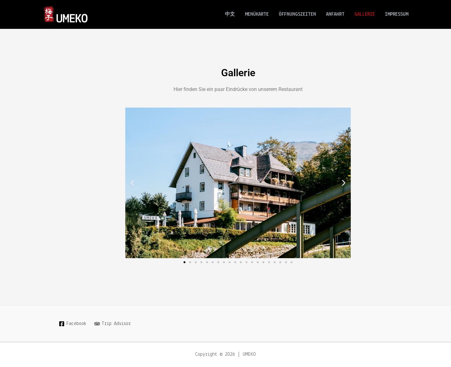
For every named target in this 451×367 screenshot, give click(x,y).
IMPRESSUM (396, 14)
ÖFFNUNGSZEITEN (297, 14)
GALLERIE (365, 14)
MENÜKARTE (257, 14)
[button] (132, 183)
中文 (230, 14)
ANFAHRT (335, 14)
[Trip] (112, 324)
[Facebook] (73, 324)
